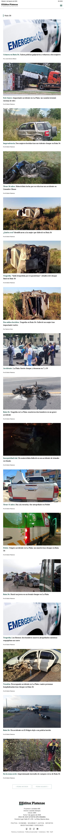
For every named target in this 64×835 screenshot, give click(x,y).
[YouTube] (37, 829)
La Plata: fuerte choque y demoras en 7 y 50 (30, 368)
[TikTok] (34, 829)
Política (14, 823)
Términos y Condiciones (17, 832)
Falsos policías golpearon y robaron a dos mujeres (40, 54)
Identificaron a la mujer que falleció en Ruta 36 (33, 232)
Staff (51, 832)
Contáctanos (42, 832)
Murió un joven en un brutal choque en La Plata (29, 594)
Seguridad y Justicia (36, 823)
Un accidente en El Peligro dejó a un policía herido (30, 730)
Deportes (49, 823)
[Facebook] (27, 829)
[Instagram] (30, 829)
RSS (48, 832)
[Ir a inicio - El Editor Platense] (9, 5)
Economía (22, 823)
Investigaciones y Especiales (32, 825)
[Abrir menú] (61, 5)
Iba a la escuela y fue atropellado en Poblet (33, 504)
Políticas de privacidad (31, 832)
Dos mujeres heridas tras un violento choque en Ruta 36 (38, 143)
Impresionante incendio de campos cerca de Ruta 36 (39, 774)
